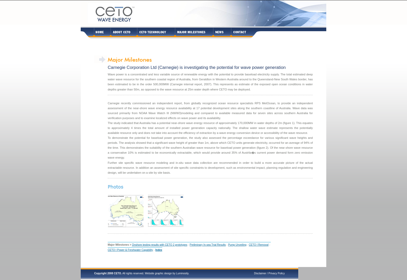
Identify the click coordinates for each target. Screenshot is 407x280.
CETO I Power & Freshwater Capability (130, 250)
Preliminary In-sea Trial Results (207, 244)
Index (158, 250)
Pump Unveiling (237, 244)
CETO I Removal (258, 244)
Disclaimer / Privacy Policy (269, 273)
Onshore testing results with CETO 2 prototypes (159, 244)
